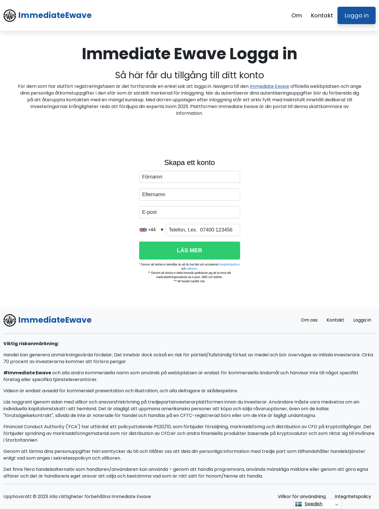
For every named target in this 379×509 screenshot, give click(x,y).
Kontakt (322, 15)
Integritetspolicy (353, 496)
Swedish (308, 504)
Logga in (356, 15)
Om (296, 15)
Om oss (309, 320)
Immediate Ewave (269, 86)
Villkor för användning (302, 496)
